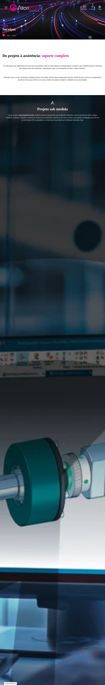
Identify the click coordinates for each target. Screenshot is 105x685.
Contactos (92, 8)
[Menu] (6, 8)
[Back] (4, 35)
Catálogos (84, 8)
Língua (100, 8)
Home (8, 35)
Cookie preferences (10, 683)
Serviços (14, 35)
